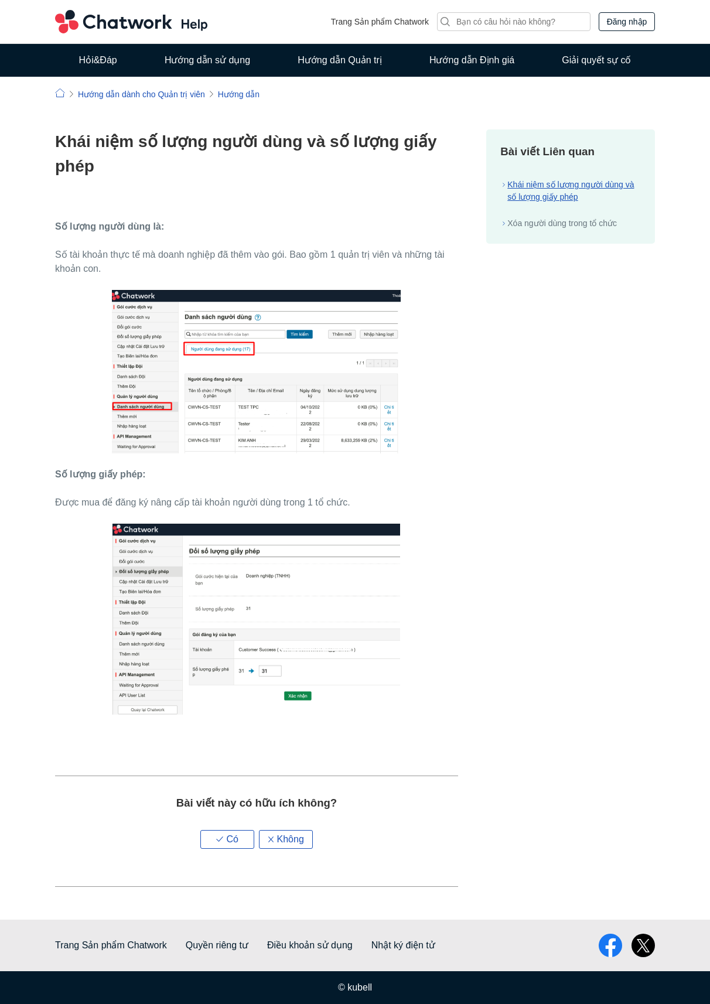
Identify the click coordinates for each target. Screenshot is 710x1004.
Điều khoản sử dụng (310, 945)
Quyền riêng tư (217, 945)
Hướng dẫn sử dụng (207, 60)
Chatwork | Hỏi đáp (60, 92)
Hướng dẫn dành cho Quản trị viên (141, 94)
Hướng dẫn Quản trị (340, 60)
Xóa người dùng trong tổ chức (562, 223)
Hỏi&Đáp (98, 60)
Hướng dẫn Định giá (471, 60)
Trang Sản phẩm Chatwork (380, 21)
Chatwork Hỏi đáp (131, 21)
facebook (610, 945)
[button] (227, 839)
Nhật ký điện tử (403, 945)
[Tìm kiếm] (513, 21)
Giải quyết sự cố (596, 60)
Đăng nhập (627, 21)
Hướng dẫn (239, 94)
